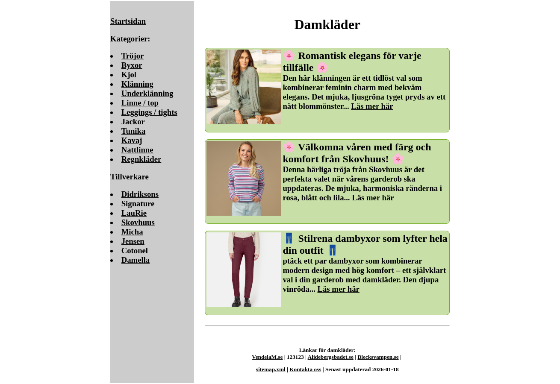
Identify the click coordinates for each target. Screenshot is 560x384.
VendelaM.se (267, 357)
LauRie (134, 212)
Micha (132, 231)
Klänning (137, 83)
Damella (135, 259)
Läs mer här (372, 106)
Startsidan (128, 21)
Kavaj (131, 140)
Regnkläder (141, 159)
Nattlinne (137, 149)
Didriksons (140, 194)
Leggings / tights (149, 112)
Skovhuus (138, 222)
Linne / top (140, 102)
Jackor (133, 121)
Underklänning (147, 93)
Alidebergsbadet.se (331, 357)
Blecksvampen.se (377, 357)
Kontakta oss (305, 369)
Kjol (128, 74)
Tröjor (132, 55)
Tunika (133, 130)
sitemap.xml (271, 369)
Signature (138, 203)
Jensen (132, 241)
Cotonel (134, 250)
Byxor (131, 65)
